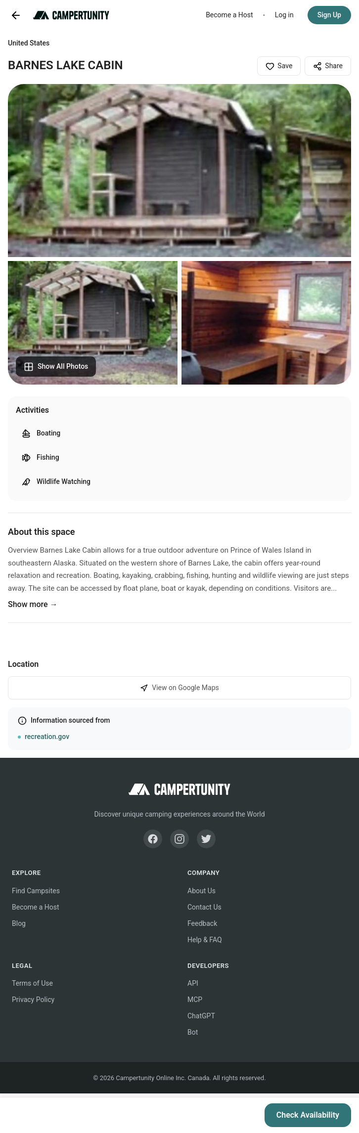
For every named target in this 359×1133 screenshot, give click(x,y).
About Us (201, 891)
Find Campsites (36, 891)
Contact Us (204, 907)
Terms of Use (32, 983)
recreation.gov (47, 737)
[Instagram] (179, 838)
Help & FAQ (204, 940)
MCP (194, 999)
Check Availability (307, 1115)
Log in (284, 15)
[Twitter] (206, 838)
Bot (192, 1032)
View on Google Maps (179, 688)
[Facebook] (152, 838)
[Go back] (16, 15)
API (192, 983)
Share (328, 66)
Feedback (202, 923)
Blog (19, 923)
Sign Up (329, 15)
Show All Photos (56, 367)
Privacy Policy (33, 999)
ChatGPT (201, 1016)
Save (279, 66)
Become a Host (229, 15)
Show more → (33, 604)
